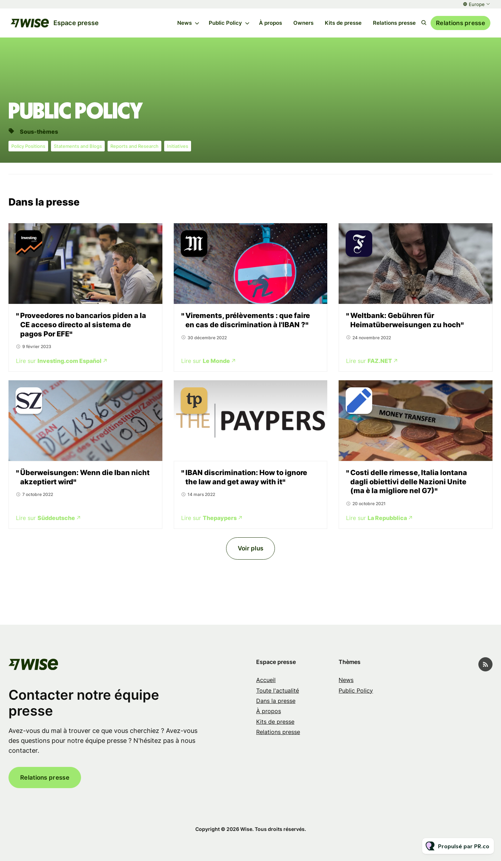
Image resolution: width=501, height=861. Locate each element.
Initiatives (177, 146)
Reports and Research (134, 146)
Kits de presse (343, 22)
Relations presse (394, 22)
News (184, 22)
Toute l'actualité (277, 690)
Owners (303, 22)
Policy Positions (28, 146)
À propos (270, 22)
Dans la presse (275, 700)
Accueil (266, 679)
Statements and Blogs (78, 146)
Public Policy (225, 22)
